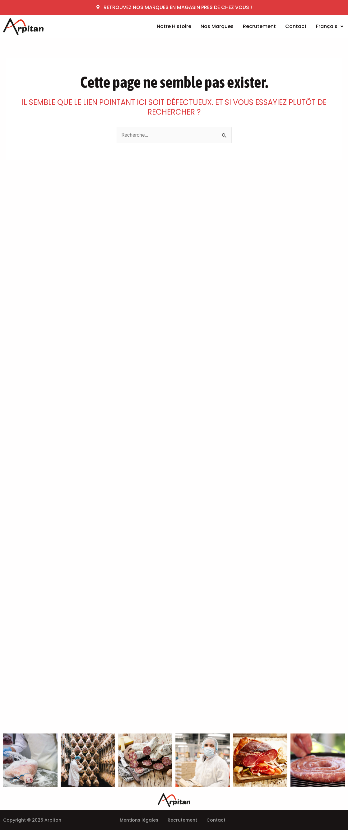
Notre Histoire (174, 26)
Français (329, 26)
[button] (329, 26)
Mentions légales (139, 820)
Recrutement (259, 26)
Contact (296, 26)
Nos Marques (217, 26)
